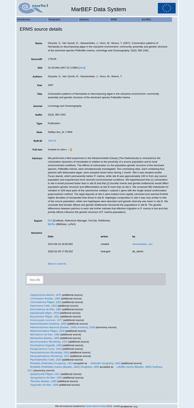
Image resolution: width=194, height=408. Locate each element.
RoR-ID (38, 140)
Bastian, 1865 (43, 298)
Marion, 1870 (44, 295)
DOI (40, 67)
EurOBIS (146, 19)
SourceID (36, 59)
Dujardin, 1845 (44, 345)
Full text (37, 149)
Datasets (84, 19)
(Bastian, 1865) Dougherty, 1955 (63, 366)
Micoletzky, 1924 (47, 341)
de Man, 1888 (44, 377)
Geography (54, 19)
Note (39, 132)
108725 (52, 140)
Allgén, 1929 (43, 312)
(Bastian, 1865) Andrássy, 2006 (61, 327)
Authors (37, 76)
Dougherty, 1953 (50, 363)
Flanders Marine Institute (95, 406)
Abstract (37, 158)
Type (39, 123)
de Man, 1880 (44, 309)
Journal (37, 106)
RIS (50, 220)
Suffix (38, 114)
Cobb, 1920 (42, 305)
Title (39, 94)
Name (38, 43)
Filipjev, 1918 (44, 302)
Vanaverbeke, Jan (142, 244)
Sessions (36, 232)
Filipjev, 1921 (43, 316)
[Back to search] (57, 263)
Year (39, 85)
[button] (28, 295)
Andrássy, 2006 (46, 323)
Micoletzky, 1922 (48, 356)
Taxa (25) (35, 279)
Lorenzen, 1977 (45, 320)
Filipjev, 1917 (43, 374)
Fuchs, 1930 (44, 348)
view (81, 67)
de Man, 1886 (42, 384)
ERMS (113, 19)
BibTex (52, 224)
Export (38, 220)
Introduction (24, 19)
